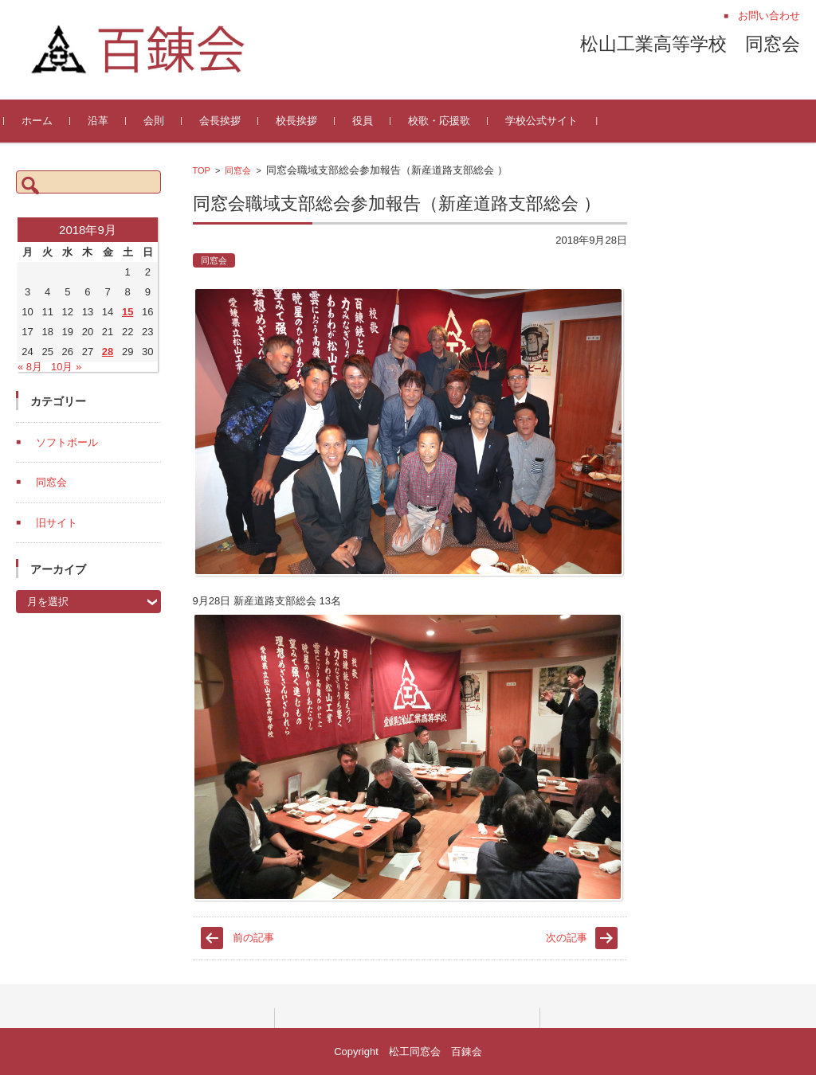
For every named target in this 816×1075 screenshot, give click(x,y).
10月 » (66, 367)
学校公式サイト (553, 121)
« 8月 (30, 367)
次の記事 (566, 938)
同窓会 (238, 170)
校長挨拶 (308, 121)
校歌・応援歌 (451, 121)
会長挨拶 (232, 121)
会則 (165, 121)
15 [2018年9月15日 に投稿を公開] (127, 312)
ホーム (49, 121)
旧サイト (56, 523)
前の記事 (253, 938)
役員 (374, 121)
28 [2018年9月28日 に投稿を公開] (107, 352)
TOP (201, 170)
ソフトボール (67, 442)
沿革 (110, 121)
